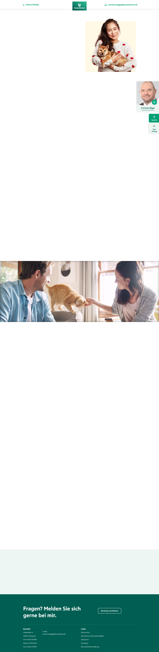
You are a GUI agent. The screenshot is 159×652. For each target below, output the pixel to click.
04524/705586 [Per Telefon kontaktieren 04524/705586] (30, 4)
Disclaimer (84, 643)
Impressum (85, 639)
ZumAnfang (154, 130)
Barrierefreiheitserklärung (90, 646)
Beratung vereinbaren (109, 611)
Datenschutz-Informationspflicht (92, 636)
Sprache (154, 120)
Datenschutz (85, 632)
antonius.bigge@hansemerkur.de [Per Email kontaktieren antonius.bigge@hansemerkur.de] (120, 4)
